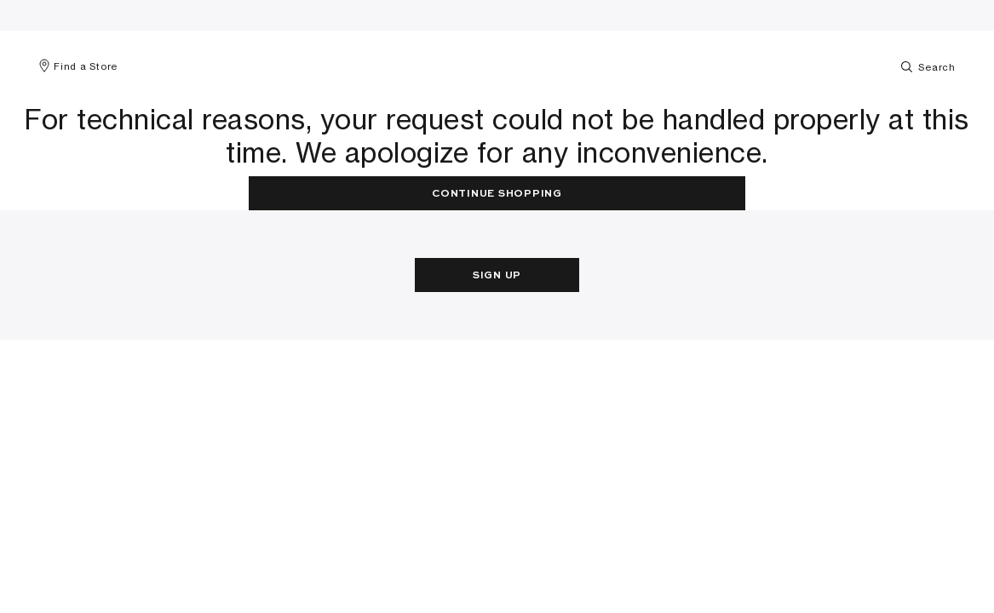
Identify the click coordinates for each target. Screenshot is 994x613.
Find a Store (78, 66)
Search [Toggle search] (927, 66)
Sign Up (497, 276)
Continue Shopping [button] (497, 194)
